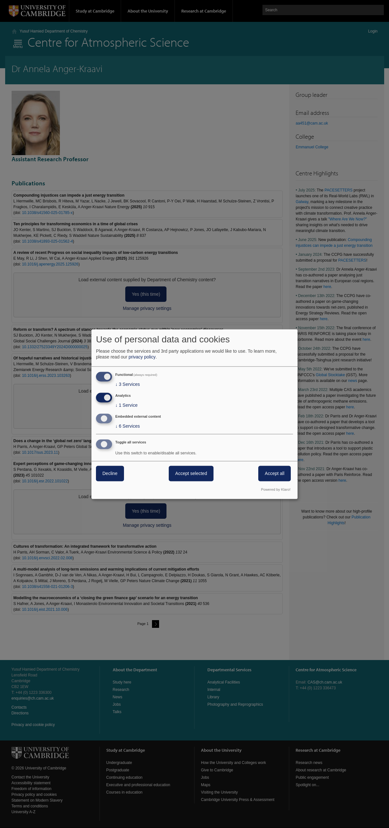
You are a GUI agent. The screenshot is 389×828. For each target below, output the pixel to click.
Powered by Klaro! (275, 489)
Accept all (274, 473)
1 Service (126, 405)
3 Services (127, 384)
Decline (110, 473)
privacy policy (142, 357)
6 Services (127, 426)
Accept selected (191, 473)
